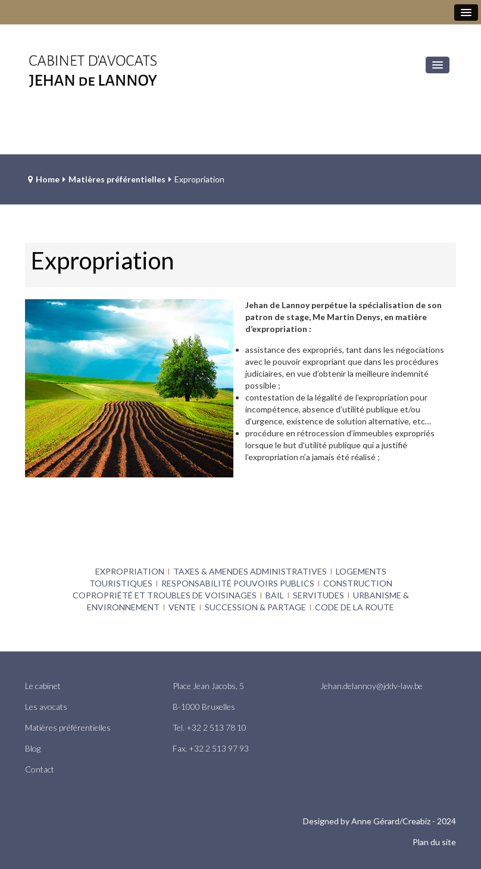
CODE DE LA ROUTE (354, 607)
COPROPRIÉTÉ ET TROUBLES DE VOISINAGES (165, 595)
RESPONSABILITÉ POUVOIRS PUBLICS (237, 583)
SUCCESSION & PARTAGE (255, 607)
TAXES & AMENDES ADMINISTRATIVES (250, 571)
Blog (32, 748)
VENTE (182, 607)
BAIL (275, 595)
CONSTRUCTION (357, 583)
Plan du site (434, 842)
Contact (39, 769)
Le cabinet (43, 686)
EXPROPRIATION (129, 571)
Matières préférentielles (116, 179)
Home (48, 179)
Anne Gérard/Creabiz (390, 821)
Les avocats (46, 707)
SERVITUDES (318, 595)
